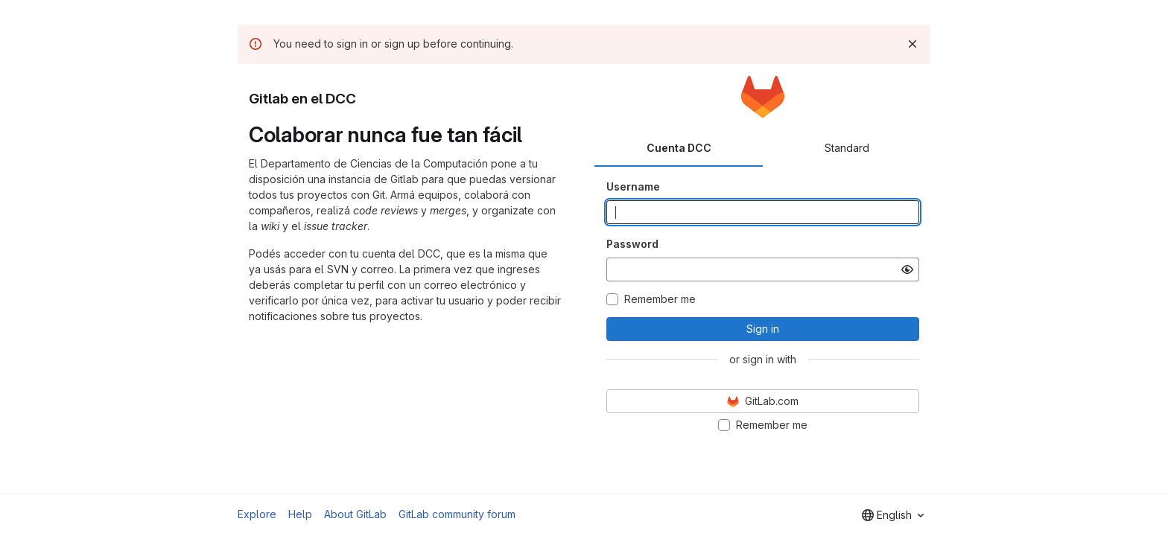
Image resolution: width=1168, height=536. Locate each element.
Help (300, 514)
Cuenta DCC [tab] (679, 147)
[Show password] (907, 269)
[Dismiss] (912, 44)
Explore (257, 514)
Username (633, 186)
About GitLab (355, 514)
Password (632, 243)
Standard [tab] (847, 147)
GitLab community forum (457, 514)
